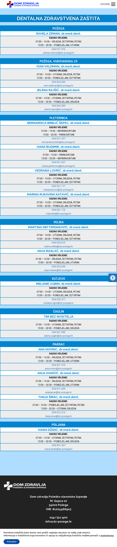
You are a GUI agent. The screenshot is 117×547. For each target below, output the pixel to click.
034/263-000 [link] (58, 82)
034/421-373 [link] (58, 365)
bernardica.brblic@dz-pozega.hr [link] (58, 142)
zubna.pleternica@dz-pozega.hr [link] (58, 166)
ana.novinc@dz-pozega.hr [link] (58, 368)
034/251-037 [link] (58, 138)
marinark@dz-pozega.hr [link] (58, 213)
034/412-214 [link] (58, 412)
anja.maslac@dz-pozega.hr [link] (58, 270)
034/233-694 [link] (58, 266)
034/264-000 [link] (58, 105)
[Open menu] (108, 4)
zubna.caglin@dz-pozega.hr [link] (58, 336)
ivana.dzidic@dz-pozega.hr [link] (58, 449)
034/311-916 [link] (58, 49)
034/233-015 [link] (58, 242)
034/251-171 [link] (58, 186)
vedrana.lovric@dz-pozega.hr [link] (58, 189)
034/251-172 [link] (58, 210)
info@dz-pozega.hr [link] (58, 521)
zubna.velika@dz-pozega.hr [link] (58, 246)
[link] (113, 278)
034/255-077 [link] (58, 299)
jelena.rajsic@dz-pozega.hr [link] (58, 109)
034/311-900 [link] (58, 517)
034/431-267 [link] (58, 445)
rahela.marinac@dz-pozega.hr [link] (58, 52)
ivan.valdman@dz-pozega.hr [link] (58, 85)
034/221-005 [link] (58, 332)
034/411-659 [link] (58, 388)
